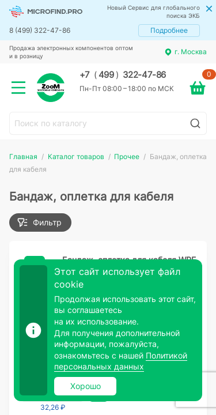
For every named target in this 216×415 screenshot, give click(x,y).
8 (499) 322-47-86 (39, 30)
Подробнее (169, 30)
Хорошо (85, 386)
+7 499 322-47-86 (122, 75)
